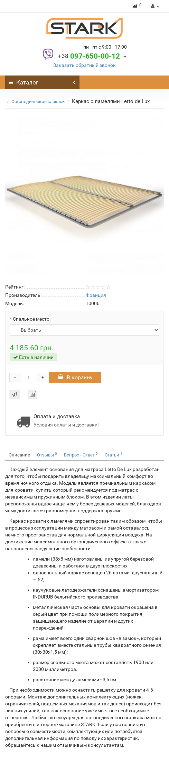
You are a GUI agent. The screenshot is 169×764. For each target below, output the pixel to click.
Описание (19, 455)
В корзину (75, 377)
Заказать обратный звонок (84, 65)
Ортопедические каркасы (38, 101)
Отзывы (47, 455)
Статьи (113, 455)
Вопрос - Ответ (81, 455)
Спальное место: (31, 319)
